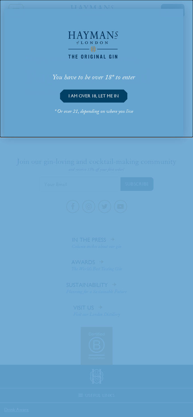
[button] (93, 96)
